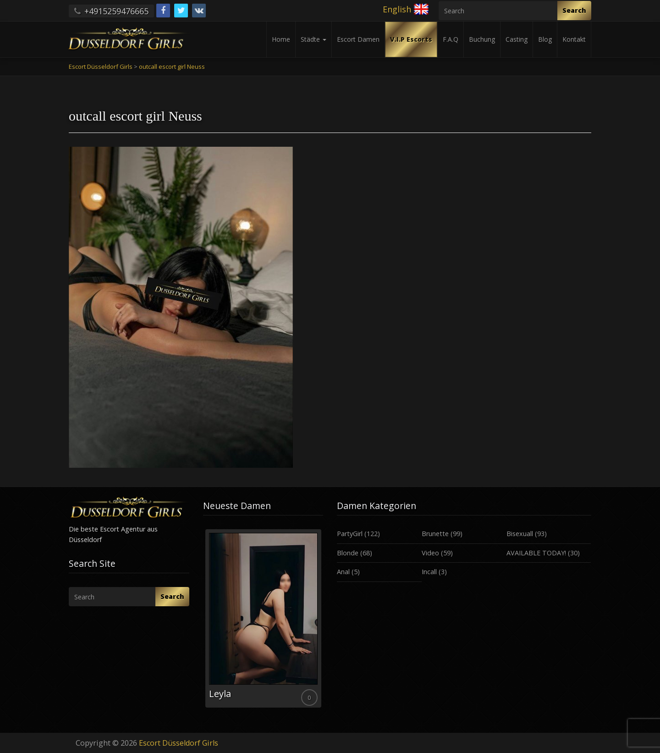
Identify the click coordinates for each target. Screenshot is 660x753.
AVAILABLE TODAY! (536, 552)
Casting (517, 39)
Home (281, 39)
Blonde (347, 552)
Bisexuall (519, 533)
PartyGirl (350, 533)
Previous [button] (203, 621)
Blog (545, 39)
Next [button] (323, 621)
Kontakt (574, 39)
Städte (313, 39)
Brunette (435, 533)
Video (430, 552)
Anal (343, 571)
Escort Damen (358, 39)
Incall (429, 571)
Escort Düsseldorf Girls (178, 743)
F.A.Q (450, 39)
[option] (263, 618)
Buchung (482, 39)
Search (574, 10)
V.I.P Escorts (411, 39)
